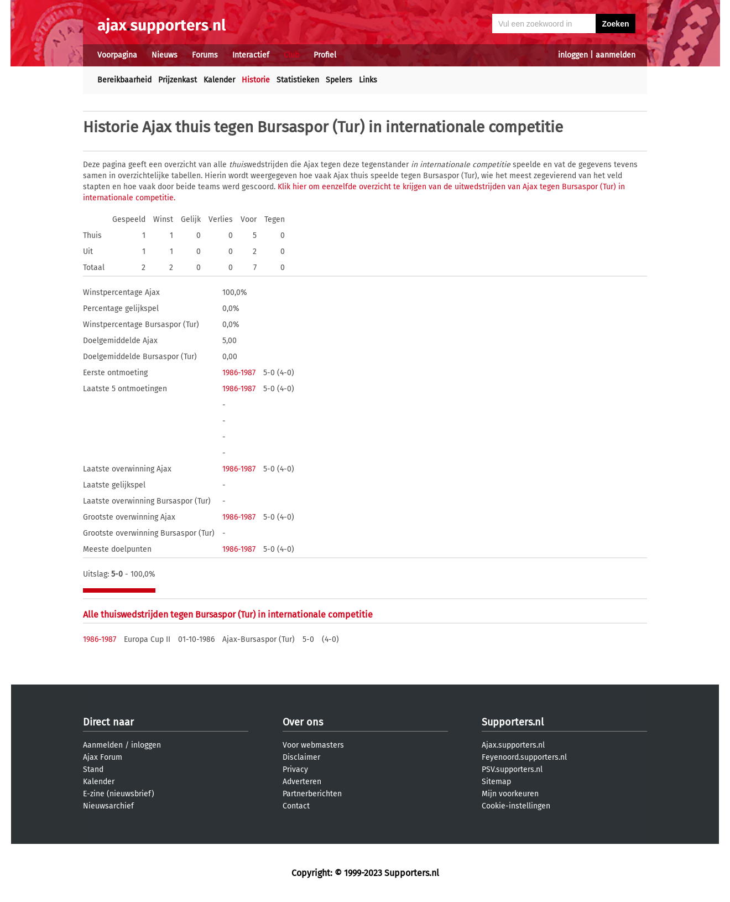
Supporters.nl (513, 722)
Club (291, 55)
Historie (256, 80)
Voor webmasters (313, 745)
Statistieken (298, 80)
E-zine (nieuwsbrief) (118, 794)
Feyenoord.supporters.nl (524, 757)
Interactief (250, 55)
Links (368, 80)
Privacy (295, 769)
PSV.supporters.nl (512, 769)
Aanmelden (103, 745)
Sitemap (496, 781)
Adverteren (302, 781)
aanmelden (615, 55)
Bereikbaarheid (124, 80)
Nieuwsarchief (108, 806)
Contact (296, 806)
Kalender (219, 80)
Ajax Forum (102, 757)
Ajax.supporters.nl (513, 745)
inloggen (573, 55)
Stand (93, 769)
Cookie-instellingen (516, 806)
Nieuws (165, 55)
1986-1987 (238, 372)
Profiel (325, 55)
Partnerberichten (312, 794)
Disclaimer (301, 757)
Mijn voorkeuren (510, 794)
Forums (205, 55)
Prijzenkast (177, 80)
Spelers (339, 80)
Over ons (303, 722)
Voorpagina (117, 55)
